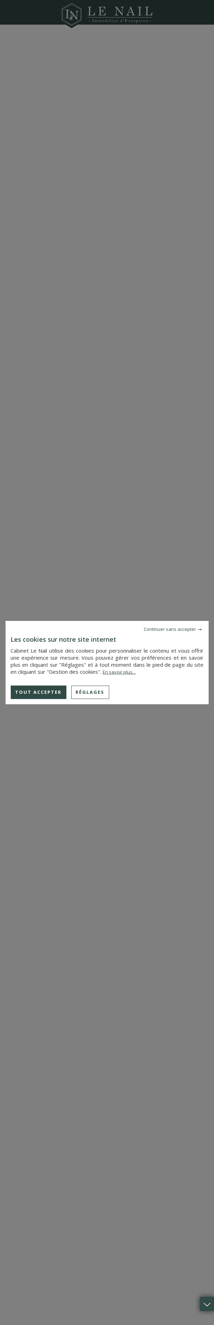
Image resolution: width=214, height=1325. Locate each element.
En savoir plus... (119, 672)
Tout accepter (38, 692)
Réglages (90, 692)
